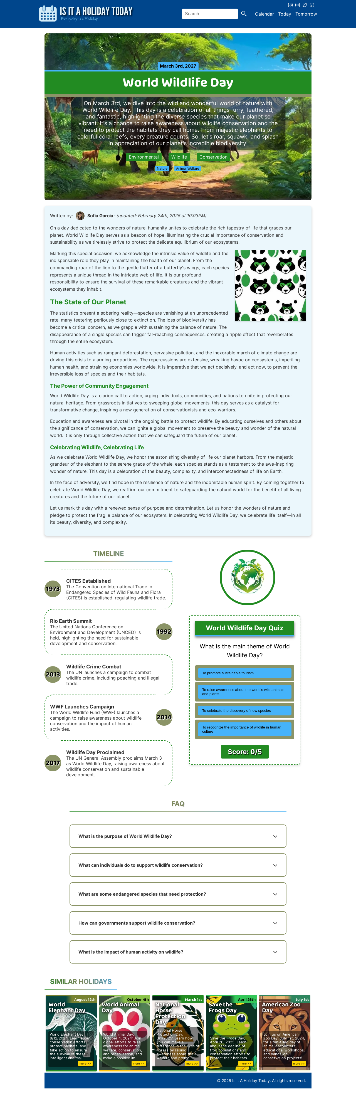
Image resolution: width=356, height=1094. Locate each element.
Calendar (264, 14)
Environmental (144, 157)
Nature (162, 168)
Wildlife (179, 157)
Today (284, 14)
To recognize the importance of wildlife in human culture (241, 729)
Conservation (213, 157)
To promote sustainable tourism (228, 673)
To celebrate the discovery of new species (236, 710)
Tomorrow (306, 14)
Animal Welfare (187, 168)
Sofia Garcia (100, 215)
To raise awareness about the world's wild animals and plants (243, 692)
